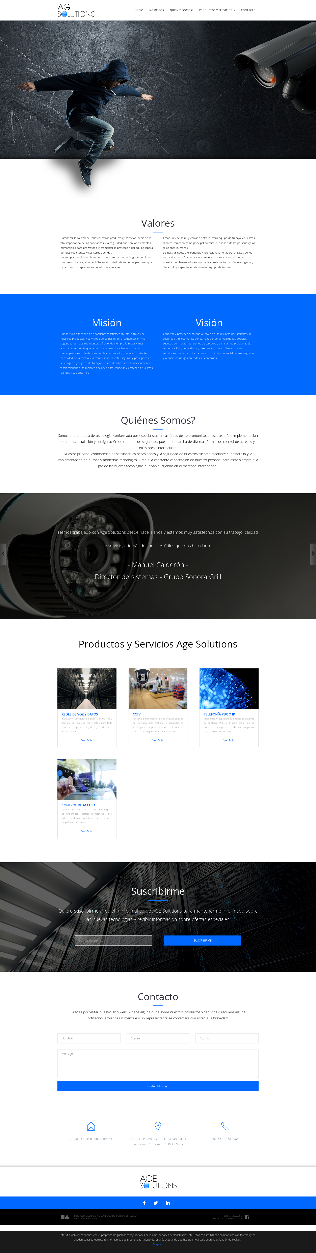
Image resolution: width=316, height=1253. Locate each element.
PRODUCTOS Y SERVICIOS (217, 10)
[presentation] (158, 1102)
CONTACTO (248, 10)
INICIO (139, 10)
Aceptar (128, 1244)
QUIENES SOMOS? (181, 10)
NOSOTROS (156, 10)
